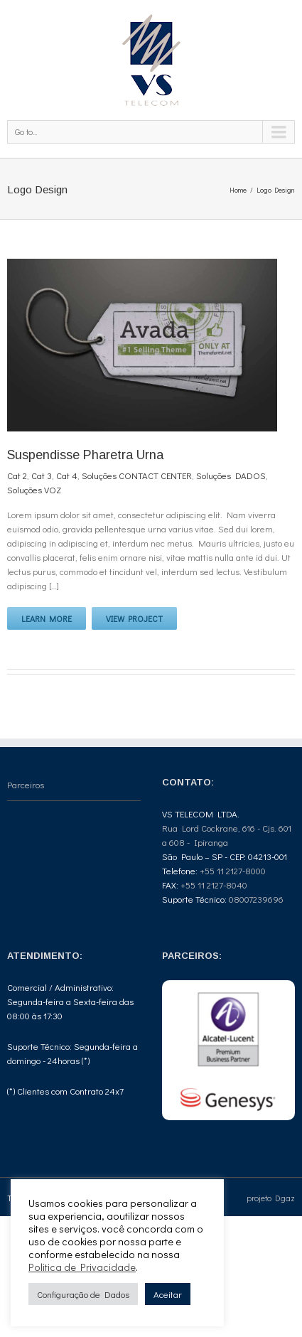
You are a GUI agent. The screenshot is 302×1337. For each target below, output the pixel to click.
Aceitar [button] (167, 1294)
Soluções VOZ (34, 489)
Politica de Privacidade (82, 1267)
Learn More (46, 618)
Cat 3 (41, 475)
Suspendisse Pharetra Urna (85, 455)
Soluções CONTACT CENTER (137, 475)
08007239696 (256, 899)
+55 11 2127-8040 (213, 885)
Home (238, 190)
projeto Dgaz (271, 1197)
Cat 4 (66, 475)
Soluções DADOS (231, 475)
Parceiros (25, 784)
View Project (134, 618)
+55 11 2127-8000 (233, 870)
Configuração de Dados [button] (83, 1294)
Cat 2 (17, 475)
